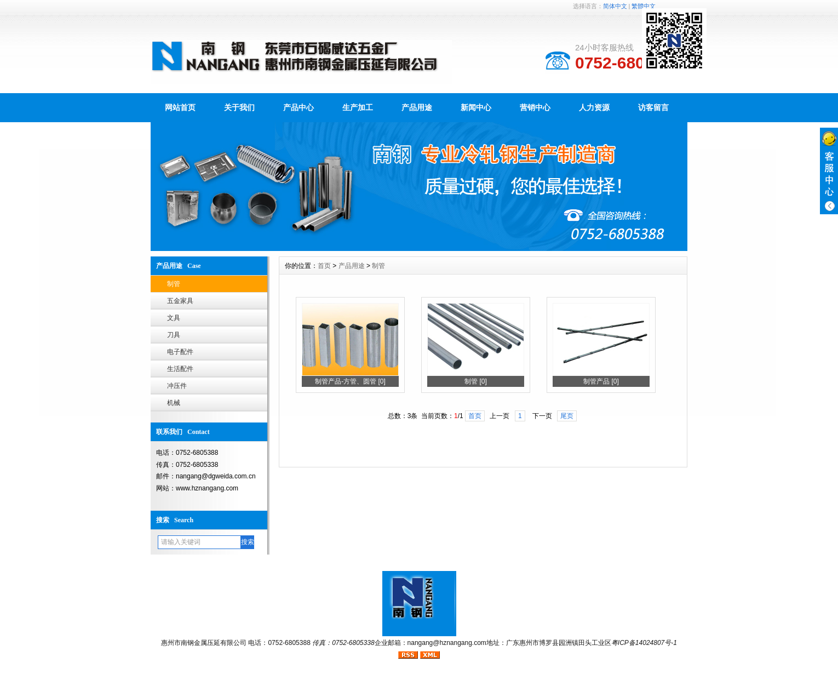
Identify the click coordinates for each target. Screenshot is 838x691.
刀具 (173, 335)
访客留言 (653, 107)
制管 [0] (475, 381)
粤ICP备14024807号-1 (644, 643)
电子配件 (180, 352)
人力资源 (594, 107)
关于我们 (239, 107)
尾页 (566, 416)
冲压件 (177, 386)
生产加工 (357, 107)
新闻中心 (476, 107)
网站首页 (180, 107)
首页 (324, 266)
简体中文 (615, 6)
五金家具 (180, 301)
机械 (173, 403)
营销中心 (535, 107)
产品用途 (416, 107)
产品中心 (298, 107)
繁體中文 (644, 6)
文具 (173, 318)
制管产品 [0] (601, 381)
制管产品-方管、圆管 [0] (350, 381)
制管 (173, 284)
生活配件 (180, 369)
